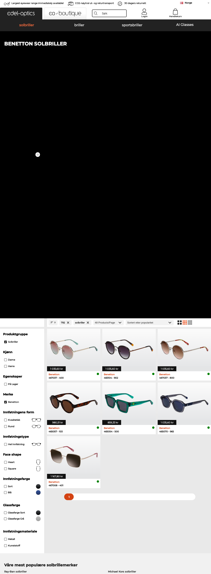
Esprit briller (114, 376)
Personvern (53, 551)
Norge (188, 2)
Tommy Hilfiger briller (120, 385)
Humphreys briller (15, 381)
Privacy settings (12, 479)
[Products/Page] (108, 81)
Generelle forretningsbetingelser (23, 551)
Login (144, 16)
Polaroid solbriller (119, 335)
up (206, 551)
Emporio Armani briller (19, 385)
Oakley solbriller (14, 335)
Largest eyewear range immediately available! (37, 3)
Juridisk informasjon (15, 555)
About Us (8, 473)
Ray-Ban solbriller (15, 330)
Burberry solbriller (119, 339)
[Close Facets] (22, 81)
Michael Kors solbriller (122, 330)
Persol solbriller (14, 339)
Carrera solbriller (14, 344)
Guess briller (114, 367)
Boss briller (113, 381)
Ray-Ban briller (13, 367)
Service (76, 473)
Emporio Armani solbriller (20, 348)
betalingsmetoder (82, 479)
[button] (21, 13)
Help (143, 473)
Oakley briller (12, 372)
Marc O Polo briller (16, 376)
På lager (11, 143)
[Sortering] (149, 81)
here (100, 430)
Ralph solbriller (117, 348)
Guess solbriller (118, 344)
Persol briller (114, 372)
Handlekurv (175, 16)
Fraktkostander (80, 483)
